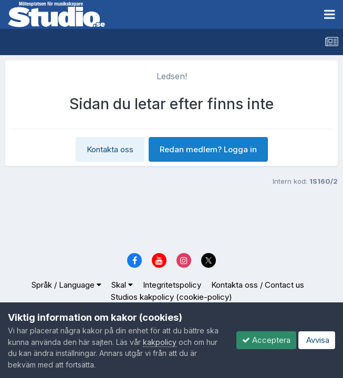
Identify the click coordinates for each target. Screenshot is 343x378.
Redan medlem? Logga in (208, 149)
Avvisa (316, 340)
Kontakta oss (110, 149)
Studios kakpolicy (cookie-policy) (171, 297)
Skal (122, 285)
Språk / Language (66, 285)
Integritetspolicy (172, 285)
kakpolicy (159, 342)
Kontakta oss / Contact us (257, 285)
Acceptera (266, 340)
